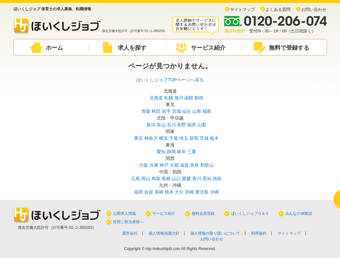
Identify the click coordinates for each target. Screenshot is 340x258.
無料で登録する (289, 48)
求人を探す (132, 48)
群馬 (193, 138)
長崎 (158, 192)
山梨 (201, 124)
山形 (196, 111)
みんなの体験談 (298, 213)
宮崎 (189, 192)
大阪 (143, 165)
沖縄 (214, 192)
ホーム (54, 48)
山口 (176, 178)
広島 (135, 178)
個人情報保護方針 (164, 233)
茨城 (204, 138)
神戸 (164, 165)
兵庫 (153, 165)
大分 (179, 192)
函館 (188, 97)
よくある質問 (277, 9)
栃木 (214, 138)
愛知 (161, 151)
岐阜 (181, 151)
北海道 (156, 97)
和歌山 (207, 165)
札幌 (168, 97)
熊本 (169, 192)
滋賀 (184, 165)
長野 (181, 124)
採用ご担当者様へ (128, 222)
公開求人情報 (124, 213)
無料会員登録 (203, 213)
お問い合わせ (313, 9)
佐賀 (148, 192)
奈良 (194, 165)
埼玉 (183, 138)
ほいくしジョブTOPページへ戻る (170, 79)
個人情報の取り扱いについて (215, 233)
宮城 (176, 111)
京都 (174, 165)
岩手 (166, 111)
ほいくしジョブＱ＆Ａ (250, 213)
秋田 (156, 111)
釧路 (198, 97)
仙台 (186, 111)
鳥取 (156, 178)
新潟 (150, 124)
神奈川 (151, 138)
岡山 (145, 178)
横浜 (163, 138)
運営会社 (130, 233)
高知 (206, 178)
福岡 (138, 192)
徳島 (217, 178)
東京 (138, 138)
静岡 (171, 151)
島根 (166, 178)
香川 (196, 178)
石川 (171, 124)
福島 (206, 111)
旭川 (178, 97)
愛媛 (186, 178)
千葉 (173, 138)
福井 (191, 124)
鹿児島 (202, 192)
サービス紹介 (208, 48)
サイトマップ (242, 9)
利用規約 (258, 233)
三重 (191, 151)
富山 (161, 124)
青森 (145, 111)
